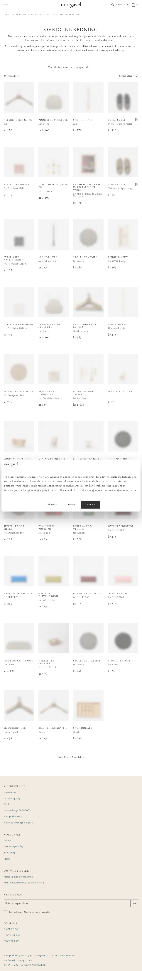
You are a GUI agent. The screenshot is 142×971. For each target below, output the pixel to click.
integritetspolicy (43, 912)
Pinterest (11, 941)
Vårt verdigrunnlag (13, 847)
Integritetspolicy (12, 798)
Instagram (12, 936)
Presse (7, 859)
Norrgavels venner (13, 817)
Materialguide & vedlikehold (18, 877)
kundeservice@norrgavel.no (18, 960)
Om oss (7, 841)
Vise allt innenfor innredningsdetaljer (69, 67)
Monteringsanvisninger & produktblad (24, 883)
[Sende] (134, 903)
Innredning (18, 14)
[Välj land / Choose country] (123, 5)
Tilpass (71, 505)
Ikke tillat (52, 505)
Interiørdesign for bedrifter (17, 811)
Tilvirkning (9, 853)
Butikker (8, 804)
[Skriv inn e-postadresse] (71, 903)
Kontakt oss (10, 792)
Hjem (6, 14)
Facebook (11, 929)
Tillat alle (90, 505)
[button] (104, 76)
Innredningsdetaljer (41, 14)
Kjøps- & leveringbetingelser (18, 823)
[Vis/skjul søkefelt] (113, 5)
